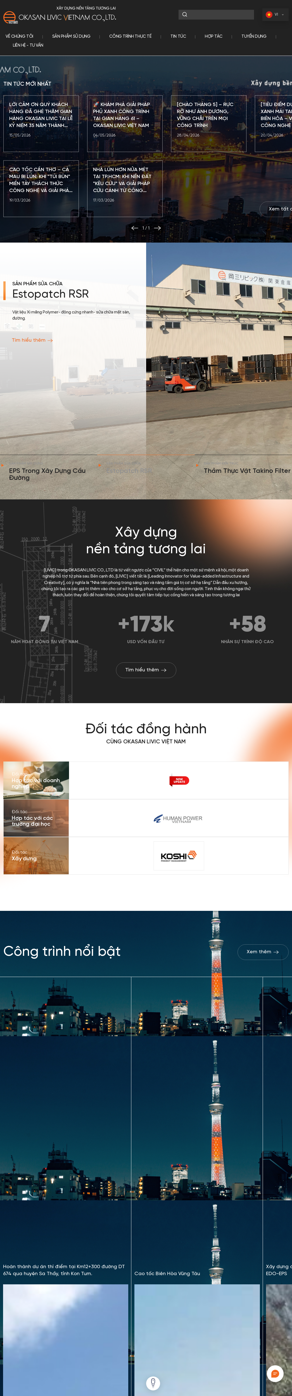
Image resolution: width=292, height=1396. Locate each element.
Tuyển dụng (254, 36)
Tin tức (178, 36)
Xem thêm (263, 952)
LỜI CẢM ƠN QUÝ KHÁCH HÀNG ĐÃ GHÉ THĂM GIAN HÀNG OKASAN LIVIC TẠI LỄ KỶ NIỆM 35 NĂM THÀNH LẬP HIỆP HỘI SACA (41, 141)
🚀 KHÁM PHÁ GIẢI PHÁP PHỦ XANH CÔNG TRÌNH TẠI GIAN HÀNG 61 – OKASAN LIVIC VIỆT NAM (121, 141)
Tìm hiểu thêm (32, 366)
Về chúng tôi (19, 36)
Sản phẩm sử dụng (71, 36)
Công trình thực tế (130, 36)
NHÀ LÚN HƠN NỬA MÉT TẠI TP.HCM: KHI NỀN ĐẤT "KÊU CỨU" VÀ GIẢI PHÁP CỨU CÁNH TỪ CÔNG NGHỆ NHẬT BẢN (122, 207)
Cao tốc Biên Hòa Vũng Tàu (167, 1278)
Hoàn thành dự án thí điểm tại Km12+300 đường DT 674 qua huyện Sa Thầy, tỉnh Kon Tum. (64, 1275)
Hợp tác (213, 36)
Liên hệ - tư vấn (28, 45)
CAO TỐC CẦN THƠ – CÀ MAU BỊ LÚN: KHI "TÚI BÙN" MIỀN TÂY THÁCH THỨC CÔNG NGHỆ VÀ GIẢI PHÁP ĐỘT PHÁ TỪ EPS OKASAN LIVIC (40, 207)
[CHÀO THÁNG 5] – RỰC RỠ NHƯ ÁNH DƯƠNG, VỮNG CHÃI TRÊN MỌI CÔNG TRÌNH (205, 141)
